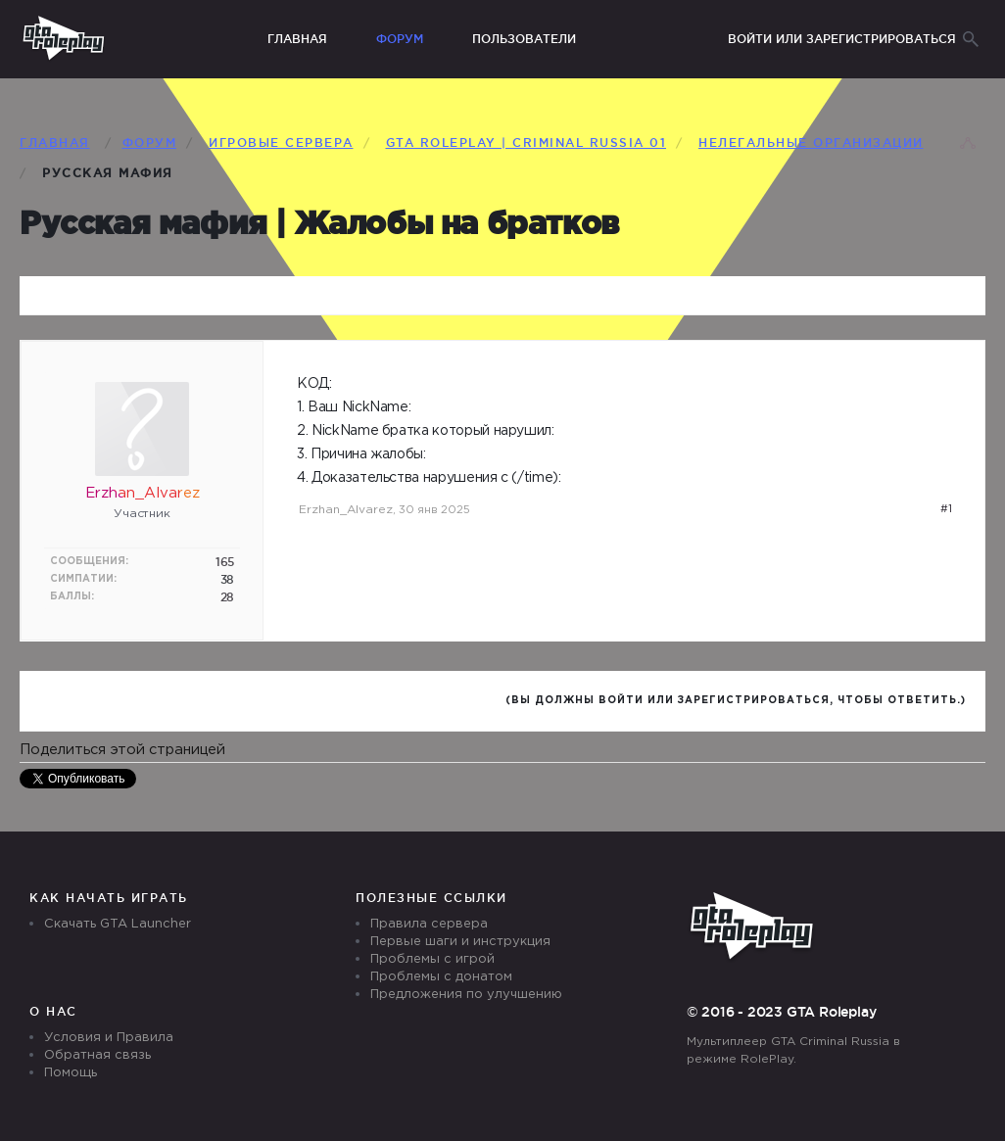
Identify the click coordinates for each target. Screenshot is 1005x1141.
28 (227, 597)
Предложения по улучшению (466, 994)
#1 (946, 509)
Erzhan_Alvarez (346, 509)
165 (224, 561)
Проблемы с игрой (432, 959)
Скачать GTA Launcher (117, 924)
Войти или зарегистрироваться (842, 38)
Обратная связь (97, 1055)
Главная (297, 38)
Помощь (70, 1073)
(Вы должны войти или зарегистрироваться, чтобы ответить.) (735, 700)
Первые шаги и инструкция (460, 941)
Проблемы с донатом (441, 977)
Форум (399, 38)
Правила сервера (429, 924)
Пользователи (524, 38)
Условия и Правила (108, 1037)
